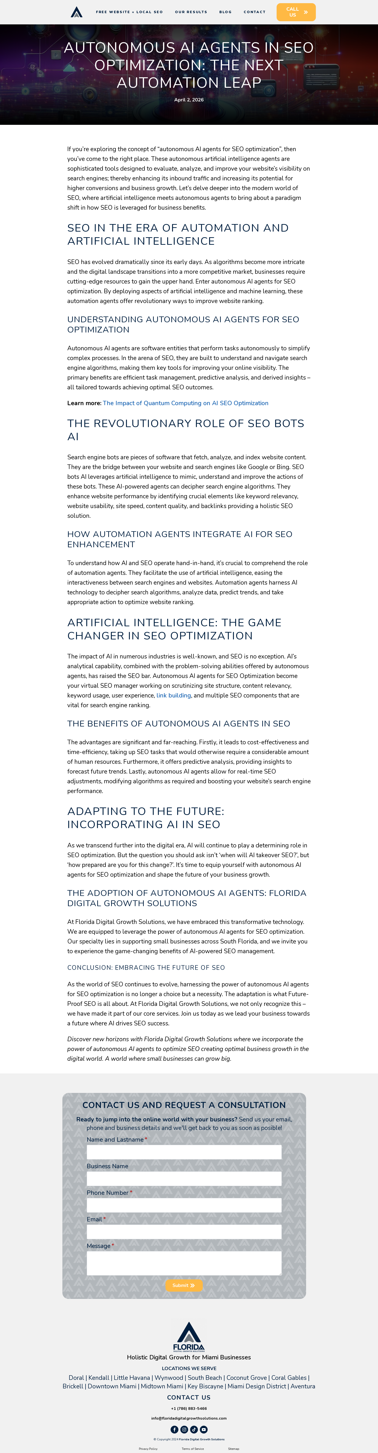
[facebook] (174, 1429)
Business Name (107, 1166)
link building (173, 695)
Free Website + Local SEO (129, 12)
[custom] (194, 1429)
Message (100, 1246)
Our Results (191, 12)
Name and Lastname (117, 1140)
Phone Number (110, 1193)
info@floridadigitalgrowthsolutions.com (189, 1418)
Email (96, 1220)
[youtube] (204, 1429)
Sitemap (233, 1449)
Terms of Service (193, 1449)
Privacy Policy (148, 1449)
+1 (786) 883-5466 (189, 1408)
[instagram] (184, 1429)
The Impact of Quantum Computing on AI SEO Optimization (186, 403)
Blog (225, 12)
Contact (255, 12)
